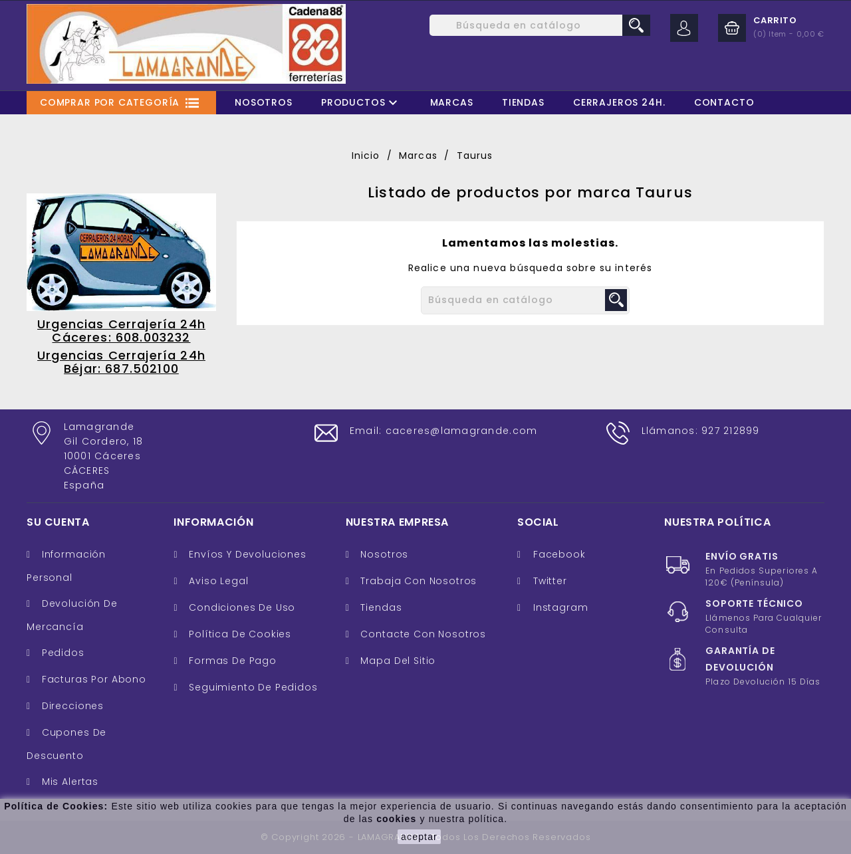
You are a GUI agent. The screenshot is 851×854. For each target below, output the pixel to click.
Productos (361, 102)
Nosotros (264, 102)
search (636, 25)
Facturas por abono (92, 679)
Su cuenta (58, 522)
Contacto (724, 102)
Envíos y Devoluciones (245, 554)
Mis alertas (68, 781)
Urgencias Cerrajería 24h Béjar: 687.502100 (121, 362)
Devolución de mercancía (72, 615)
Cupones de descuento (66, 744)
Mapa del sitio (397, 660)
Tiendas (523, 102)
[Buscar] (539, 25)
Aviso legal (216, 580)
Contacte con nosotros (422, 634)
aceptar (419, 836)
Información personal (66, 566)
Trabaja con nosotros (417, 580)
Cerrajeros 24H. (619, 102)
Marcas (451, 102)
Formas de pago (231, 660)
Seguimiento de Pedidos (251, 687)
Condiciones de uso (240, 607)
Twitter (550, 580)
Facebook (559, 554)
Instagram (560, 607)
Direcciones (71, 705)
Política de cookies (238, 634)
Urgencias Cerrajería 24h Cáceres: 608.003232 (121, 331)
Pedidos (61, 652)
